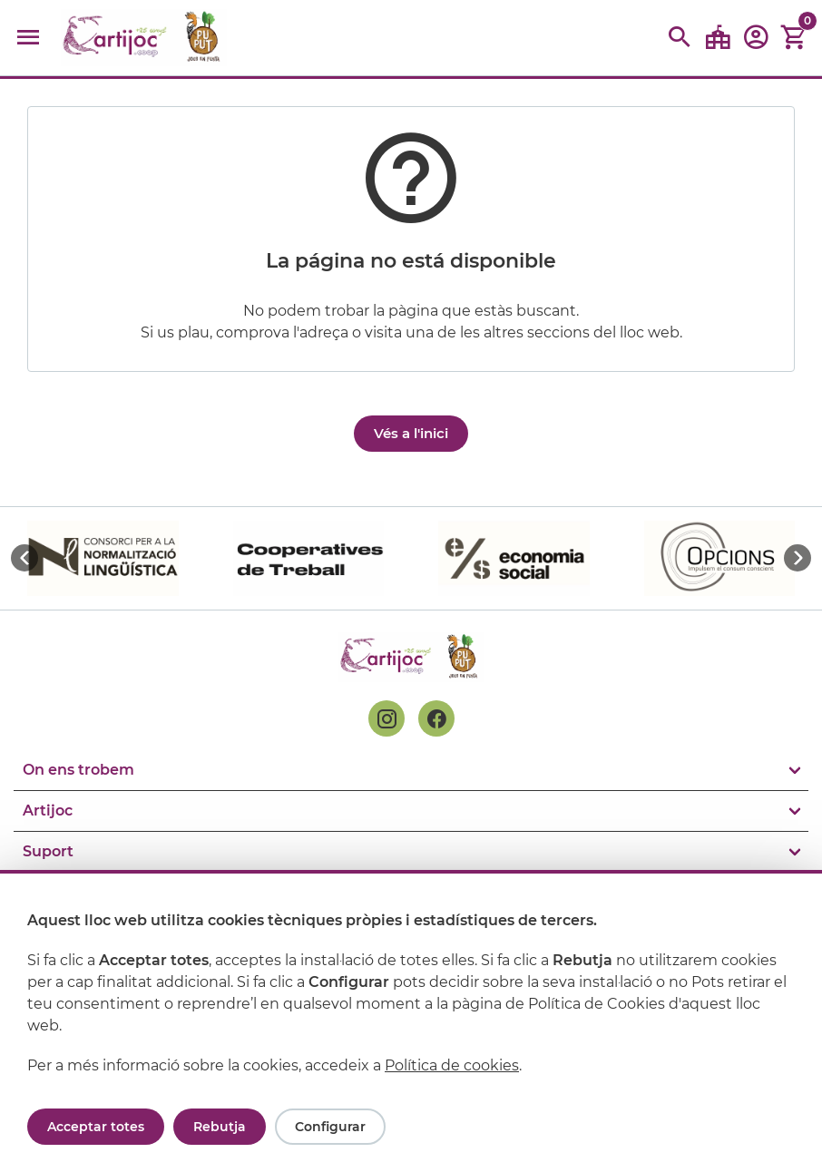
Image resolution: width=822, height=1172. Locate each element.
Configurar (330, 1126)
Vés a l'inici (411, 433)
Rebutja (219, 1126)
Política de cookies (452, 1065)
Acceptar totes (95, 1126)
